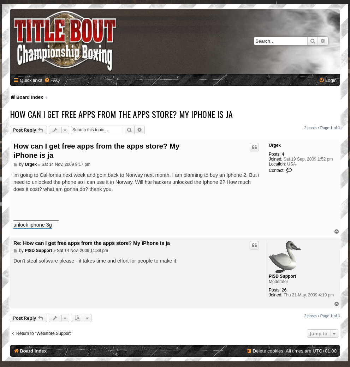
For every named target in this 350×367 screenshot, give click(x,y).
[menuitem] (52, 80)
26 (284, 290)
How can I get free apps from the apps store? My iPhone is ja (121, 114)
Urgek (275, 145)
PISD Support (282, 276)
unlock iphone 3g (32, 225)
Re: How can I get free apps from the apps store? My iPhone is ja (91, 243)
